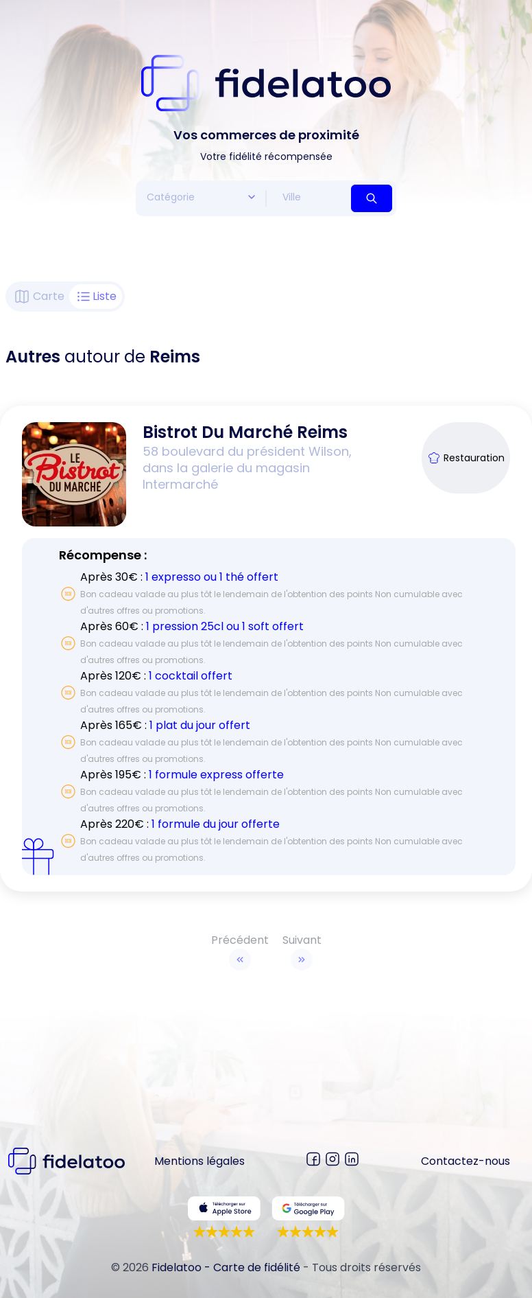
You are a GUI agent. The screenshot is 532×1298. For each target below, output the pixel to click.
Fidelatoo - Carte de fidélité (226, 1267)
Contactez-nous (465, 1161)
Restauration (466, 458)
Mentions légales (199, 1161)
